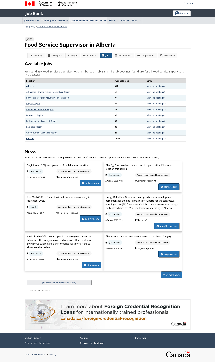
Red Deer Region (34, 126)
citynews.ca (91, 265)
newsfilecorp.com (166, 226)
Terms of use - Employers (92, 343)
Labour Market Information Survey (59, 282)
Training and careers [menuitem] (54, 20)
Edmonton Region (34, 115)
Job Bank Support (33, 338)
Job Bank (34, 13)
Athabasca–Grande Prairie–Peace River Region (48, 92)
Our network (141, 338)
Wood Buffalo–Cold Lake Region (41, 132)
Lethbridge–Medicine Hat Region (41, 121)
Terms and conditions (35, 354)
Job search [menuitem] (31, 20)
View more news (171, 274)
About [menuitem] (136, 20)
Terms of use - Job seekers (37, 343)
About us (84, 338)
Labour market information (52, 26)
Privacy (52, 354)
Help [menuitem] (125, 20)
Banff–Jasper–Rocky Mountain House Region (47, 97)
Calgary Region (33, 103)
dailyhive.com (90, 183)
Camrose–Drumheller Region (40, 109)
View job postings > (156, 86)
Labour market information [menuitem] (88, 20)
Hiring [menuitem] (113, 20)
